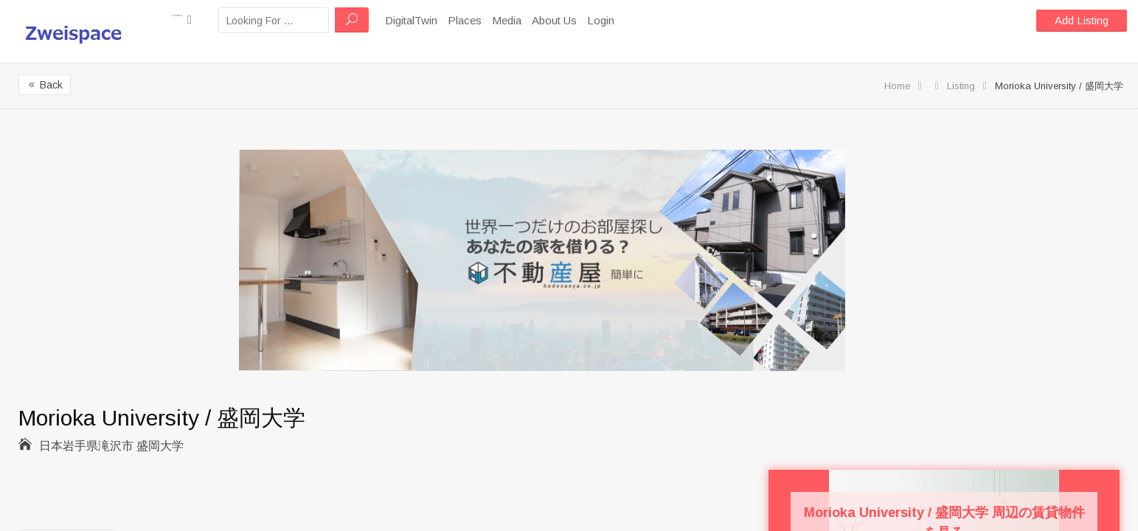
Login (635, 20)
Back (45, 85)
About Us (588, 20)
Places (499, 20)
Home (897, 85)
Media (541, 20)
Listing (961, 85)
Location (199, 19)
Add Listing (1081, 20)
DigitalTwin (446, 20)
